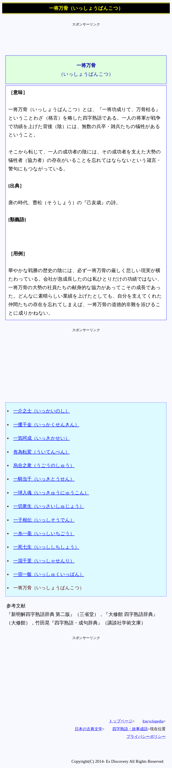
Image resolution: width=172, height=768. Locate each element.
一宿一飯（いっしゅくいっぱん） (48, 574)
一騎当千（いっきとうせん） (44, 478)
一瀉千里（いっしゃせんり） (44, 560)
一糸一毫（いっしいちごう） (44, 533)
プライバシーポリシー (146, 736)
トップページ (120, 721)
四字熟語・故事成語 (130, 729)
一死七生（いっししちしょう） (46, 546)
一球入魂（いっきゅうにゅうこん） (51, 492)
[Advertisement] (86, 36)
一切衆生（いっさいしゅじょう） (48, 506)
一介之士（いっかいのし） (41, 410)
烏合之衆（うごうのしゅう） (44, 465)
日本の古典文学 (88, 729)
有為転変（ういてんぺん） (41, 451)
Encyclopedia (152, 721)
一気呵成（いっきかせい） (41, 438)
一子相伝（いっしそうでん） (44, 519)
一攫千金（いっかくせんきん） (46, 424)
